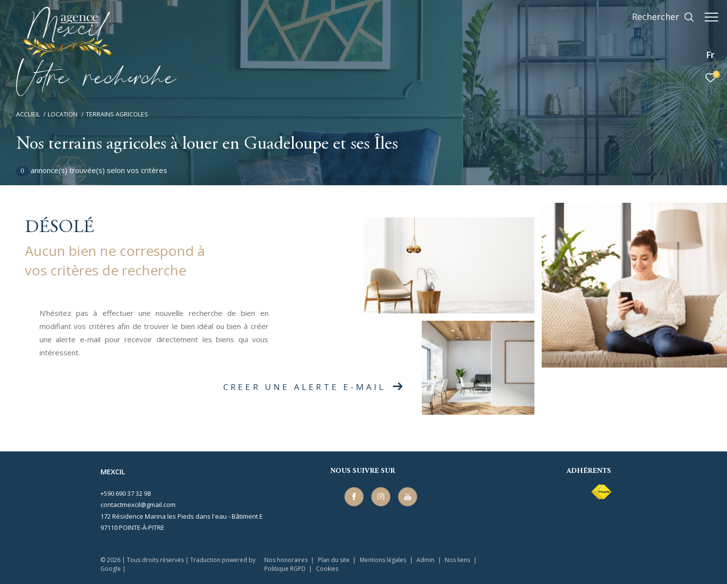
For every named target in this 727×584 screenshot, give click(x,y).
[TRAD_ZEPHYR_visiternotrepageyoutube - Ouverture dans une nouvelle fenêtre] (406, 495)
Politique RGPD (285, 569)
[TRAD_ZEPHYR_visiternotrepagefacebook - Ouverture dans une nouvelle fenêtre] (352, 495)
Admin (426, 560)
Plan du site (334, 560)
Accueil (28, 114)
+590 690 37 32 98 (125, 493)
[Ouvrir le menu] (711, 17)
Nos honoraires (286, 560)
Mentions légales (384, 560)
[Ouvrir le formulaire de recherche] (658, 17)
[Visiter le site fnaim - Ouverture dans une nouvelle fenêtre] (601, 492)
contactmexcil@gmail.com (138, 504)
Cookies (327, 568)
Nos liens (458, 560)
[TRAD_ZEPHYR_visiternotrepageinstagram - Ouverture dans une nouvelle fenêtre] (379, 495)
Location (63, 114)
